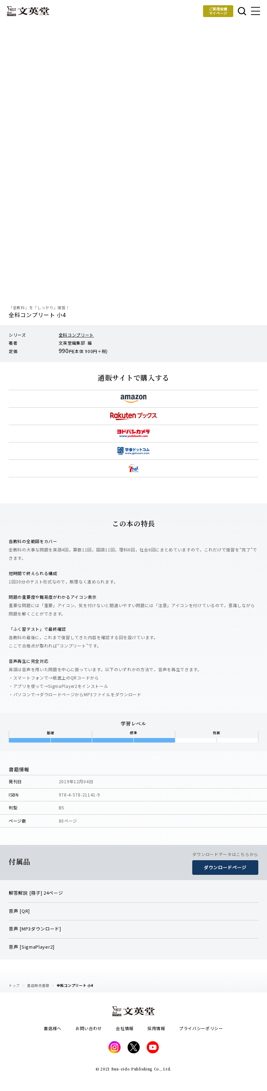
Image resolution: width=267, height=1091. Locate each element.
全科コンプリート (76, 335)
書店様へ (53, 1028)
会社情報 (125, 1028)
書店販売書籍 (38, 985)
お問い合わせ (88, 1028)
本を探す (242, 11)
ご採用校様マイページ (218, 11)
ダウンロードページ (225, 867)
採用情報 (156, 1028)
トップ (14, 985)
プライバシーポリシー (201, 1028)
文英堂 (28, 11)
